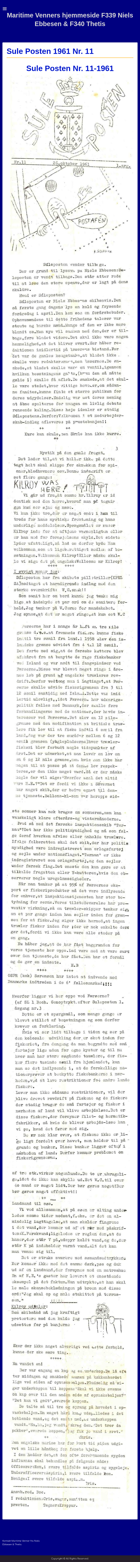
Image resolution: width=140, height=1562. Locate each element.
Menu (5, 8)
